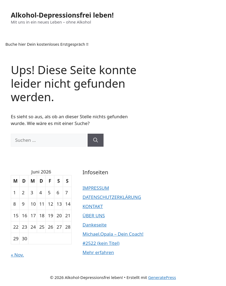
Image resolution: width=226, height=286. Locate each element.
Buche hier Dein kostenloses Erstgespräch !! (46, 44)
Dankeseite (94, 225)
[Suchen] (96, 140)
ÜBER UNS (93, 215)
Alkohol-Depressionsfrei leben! (62, 14)
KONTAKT (92, 206)
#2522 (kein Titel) (100, 243)
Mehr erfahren (98, 252)
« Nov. (17, 255)
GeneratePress (162, 277)
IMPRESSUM (95, 188)
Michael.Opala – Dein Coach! (112, 234)
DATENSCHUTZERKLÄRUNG (111, 197)
